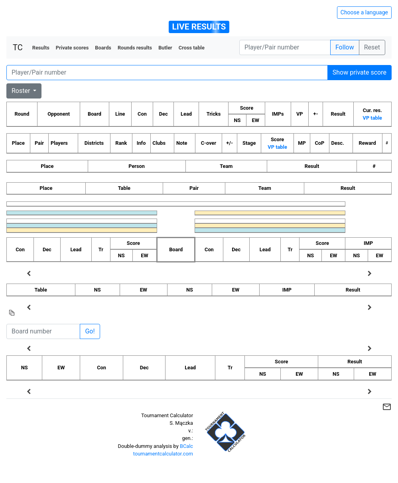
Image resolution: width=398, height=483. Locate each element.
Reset (372, 47)
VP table (372, 118)
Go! (90, 331)
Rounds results (135, 48)
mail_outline (387, 407)
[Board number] (43, 331)
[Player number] (285, 47)
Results (40, 48)
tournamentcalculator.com (163, 454)
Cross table (192, 48)
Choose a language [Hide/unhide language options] (364, 12)
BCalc (186, 446)
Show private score (359, 72)
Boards (103, 48)
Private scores (72, 48)
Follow (344, 47)
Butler (165, 48)
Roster (22, 91)
